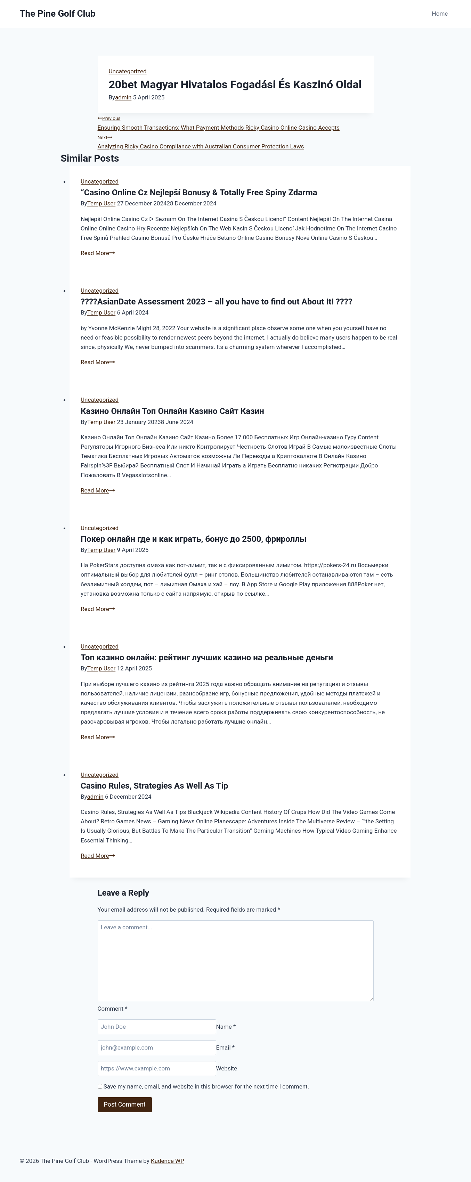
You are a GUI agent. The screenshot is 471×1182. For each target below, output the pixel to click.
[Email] (157, 1047)
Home (440, 13)
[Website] (157, 1068)
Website (226, 1068)
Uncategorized (128, 71)
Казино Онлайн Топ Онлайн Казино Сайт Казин (172, 411)
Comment (113, 1008)
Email (225, 1047)
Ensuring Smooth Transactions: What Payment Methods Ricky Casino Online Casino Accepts (236, 122)
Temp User (101, 203)
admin (123, 97)
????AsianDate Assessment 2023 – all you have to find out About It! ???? (216, 302)
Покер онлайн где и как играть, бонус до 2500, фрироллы (194, 539)
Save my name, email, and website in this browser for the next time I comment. (206, 1086)
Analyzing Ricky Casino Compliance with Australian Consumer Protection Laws (236, 141)
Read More (98, 253)
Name (226, 1026)
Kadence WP (167, 1160)
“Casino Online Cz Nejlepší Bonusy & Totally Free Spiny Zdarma (199, 192)
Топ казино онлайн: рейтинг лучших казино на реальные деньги (207, 657)
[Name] (157, 1026)
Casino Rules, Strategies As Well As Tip (154, 786)
